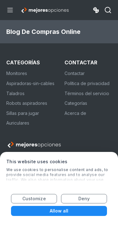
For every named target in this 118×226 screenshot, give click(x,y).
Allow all (59, 210)
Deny (84, 198)
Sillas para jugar (22, 113)
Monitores (16, 73)
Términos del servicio (87, 93)
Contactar (75, 73)
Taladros (15, 93)
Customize (34, 198)
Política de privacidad (87, 83)
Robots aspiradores (26, 103)
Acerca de (75, 113)
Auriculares (17, 123)
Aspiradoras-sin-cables (30, 83)
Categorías (76, 103)
